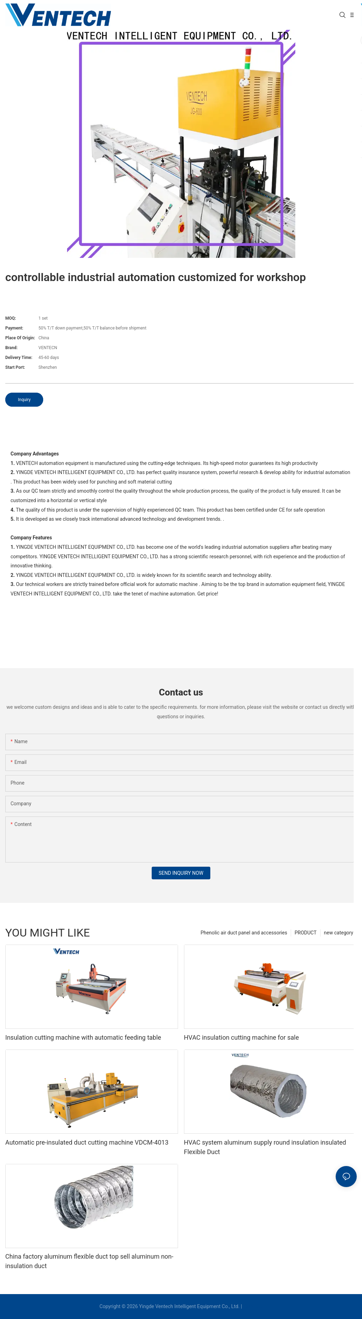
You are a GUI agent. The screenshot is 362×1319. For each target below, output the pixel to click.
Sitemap (253, 1306)
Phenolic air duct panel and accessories (243, 932)
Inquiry (24, 399)
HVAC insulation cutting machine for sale (241, 1037)
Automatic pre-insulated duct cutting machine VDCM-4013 (87, 1142)
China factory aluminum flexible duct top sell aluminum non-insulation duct (89, 1261)
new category (338, 932)
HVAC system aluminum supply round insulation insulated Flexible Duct (265, 1147)
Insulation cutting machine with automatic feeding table (83, 1037)
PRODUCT (306, 932)
